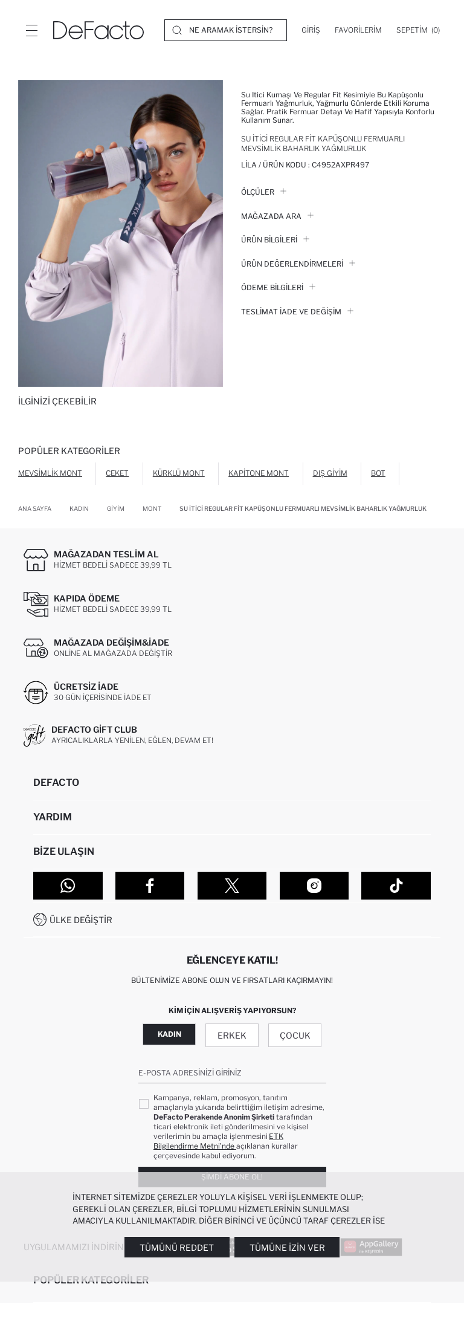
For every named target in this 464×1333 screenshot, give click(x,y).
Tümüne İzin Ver (287, 1247)
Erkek (232, 1035)
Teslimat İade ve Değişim (297, 311)
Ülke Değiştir (81, 920)
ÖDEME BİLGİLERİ (278, 287)
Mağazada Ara (277, 216)
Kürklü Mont (179, 473)
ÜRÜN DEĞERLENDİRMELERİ (298, 263)
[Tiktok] (396, 886)
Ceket (117, 473)
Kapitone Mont (258, 473)
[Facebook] (150, 886)
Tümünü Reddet (177, 1247)
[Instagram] (314, 886)
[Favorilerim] (358, 30)
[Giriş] (310, 30)
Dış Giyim (330, 473)
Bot (378, 473)
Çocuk (295, 1035)
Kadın (169, 1034)
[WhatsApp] (68, 886)
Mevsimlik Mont (50, 473)
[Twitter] (232, 886)
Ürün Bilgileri (275, 239)
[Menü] (31, 30)
